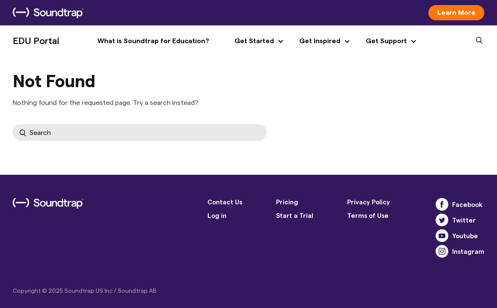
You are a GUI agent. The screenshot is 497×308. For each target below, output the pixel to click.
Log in (216, 215)
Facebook (459, 204)
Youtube (457, 235)
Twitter (456, 220)
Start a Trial (294, 215)
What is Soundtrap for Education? (153, 40)
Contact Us (224, 202)
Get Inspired (319, 40)
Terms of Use (368, 215)
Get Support (386, 40)
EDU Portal (36, 40)
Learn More (456, 12)
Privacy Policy (368, 202)
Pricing (287, 202)
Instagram (460, 251)
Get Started (254, 40)
